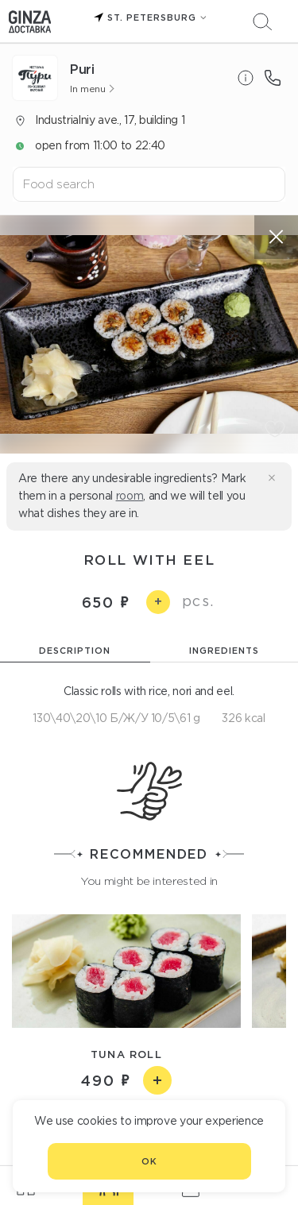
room (130, 495)
